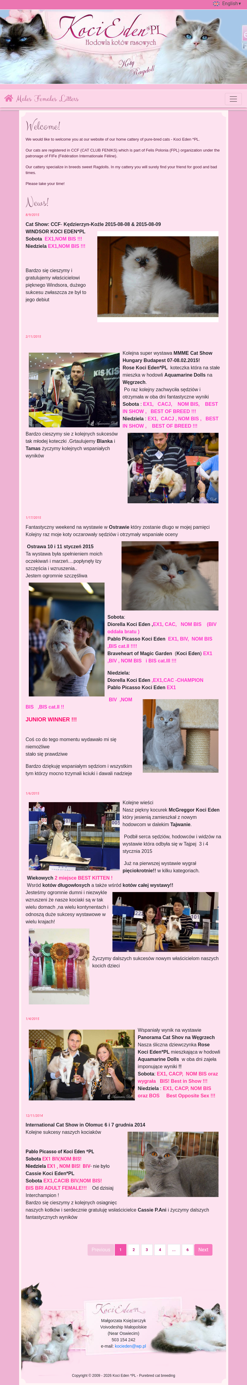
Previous (101, 1250)
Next (203, 1250)
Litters (68, 98)
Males (23, 98)
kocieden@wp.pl (130, 1346)
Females (45, 98)
